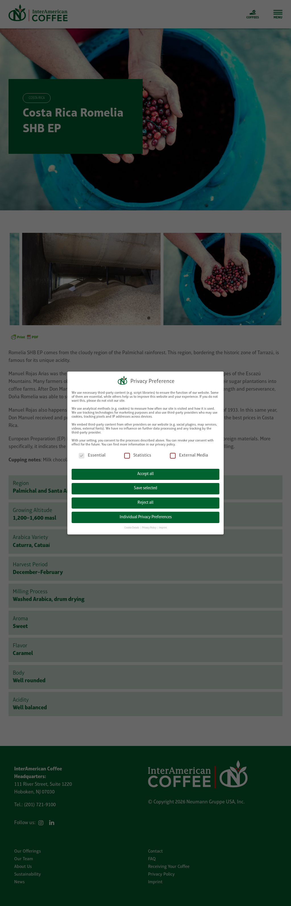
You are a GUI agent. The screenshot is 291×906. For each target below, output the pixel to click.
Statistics (137, 455)
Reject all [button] (145, 503)
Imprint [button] (163, 527)
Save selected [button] (145, 488)
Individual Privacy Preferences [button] (146, 517)
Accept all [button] (145, 474)
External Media (189, 455)
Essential (92, 455)
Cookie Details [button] (132, 527)
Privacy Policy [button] (149, 527)
